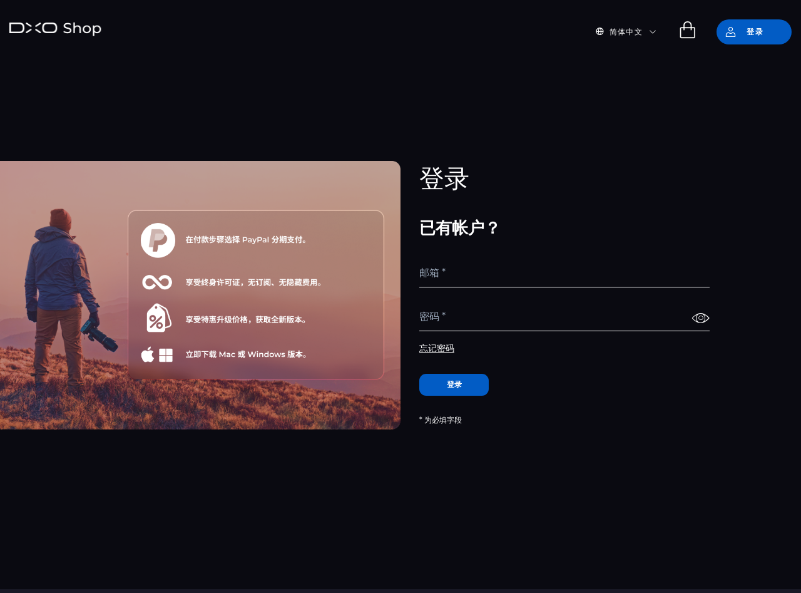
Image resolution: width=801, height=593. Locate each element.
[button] (633, 32)
